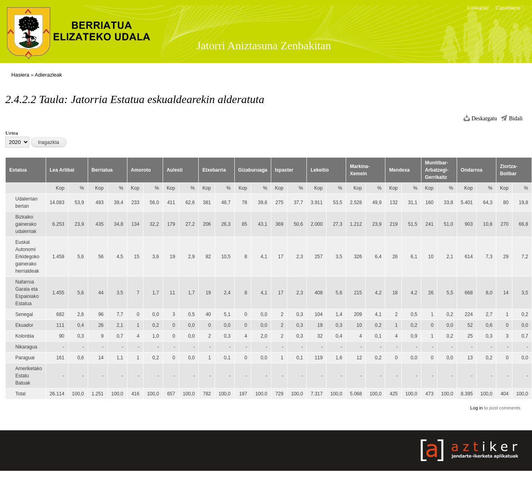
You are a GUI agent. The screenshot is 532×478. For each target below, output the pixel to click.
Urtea (11, 133)
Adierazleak (48, 75)
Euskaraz (478, 8)
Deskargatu (484, 118)
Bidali (515, 118)
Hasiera (20, 75)
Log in (476, 407)
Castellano (508, 8)
